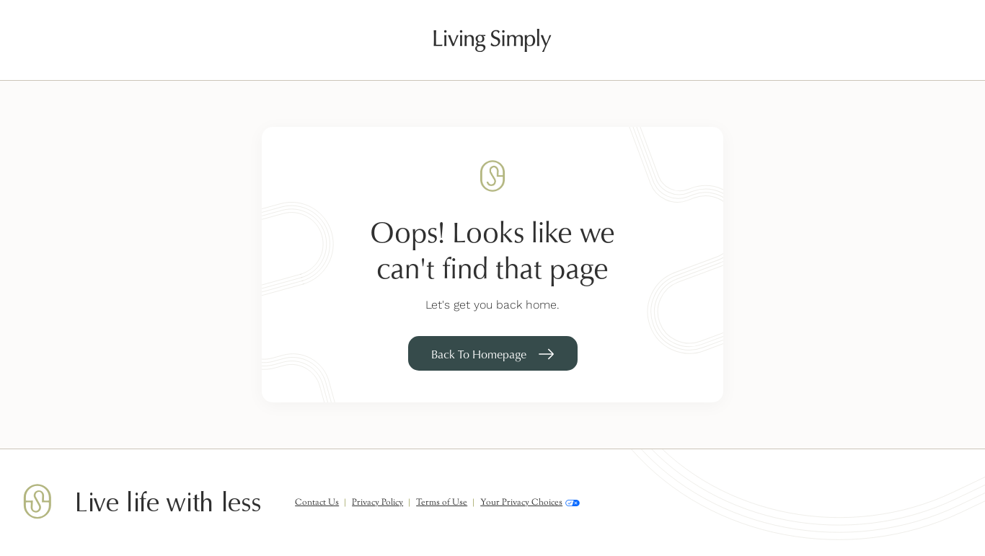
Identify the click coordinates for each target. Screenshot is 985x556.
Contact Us (317, 502)
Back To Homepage (478, 354)
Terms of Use (441, 502)
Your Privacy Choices (530, 503)
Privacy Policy (377, 502)
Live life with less (167, 503)
